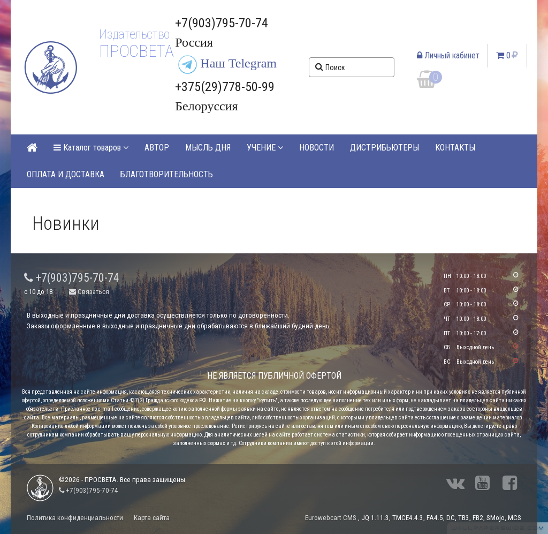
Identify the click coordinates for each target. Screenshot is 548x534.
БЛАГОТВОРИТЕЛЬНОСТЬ (166, 174)
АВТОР (156, 147)
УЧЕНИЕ (265, 147)
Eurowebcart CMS (330, 518)
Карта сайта (152, 518)
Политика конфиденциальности (75, 518)
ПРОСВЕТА (136, 51)
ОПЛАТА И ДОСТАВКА (65, 174)
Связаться (89, 292)
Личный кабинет (448, 55)
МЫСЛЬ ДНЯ (208, 147)
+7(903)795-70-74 (71, 277)
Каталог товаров (91, 147)
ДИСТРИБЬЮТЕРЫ (384, 147)
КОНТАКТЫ (455, 147)
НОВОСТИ (316, 147)
